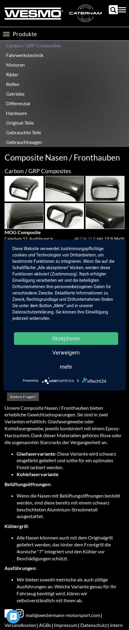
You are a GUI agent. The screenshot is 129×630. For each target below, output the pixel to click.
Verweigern (65, 352)
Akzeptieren (66, 338)
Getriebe (15, 94)
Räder (12, 74)
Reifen (12, 84)
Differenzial (18, 103)
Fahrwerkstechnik (25, 55)
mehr (66, 367)
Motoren (15, 65)
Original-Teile (20, 123)
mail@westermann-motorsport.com (63, 615)
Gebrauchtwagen (24, 142)
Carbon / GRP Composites (33, 45)
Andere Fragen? (23, 396)
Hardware (16, 113)
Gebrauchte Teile (23, 132)
